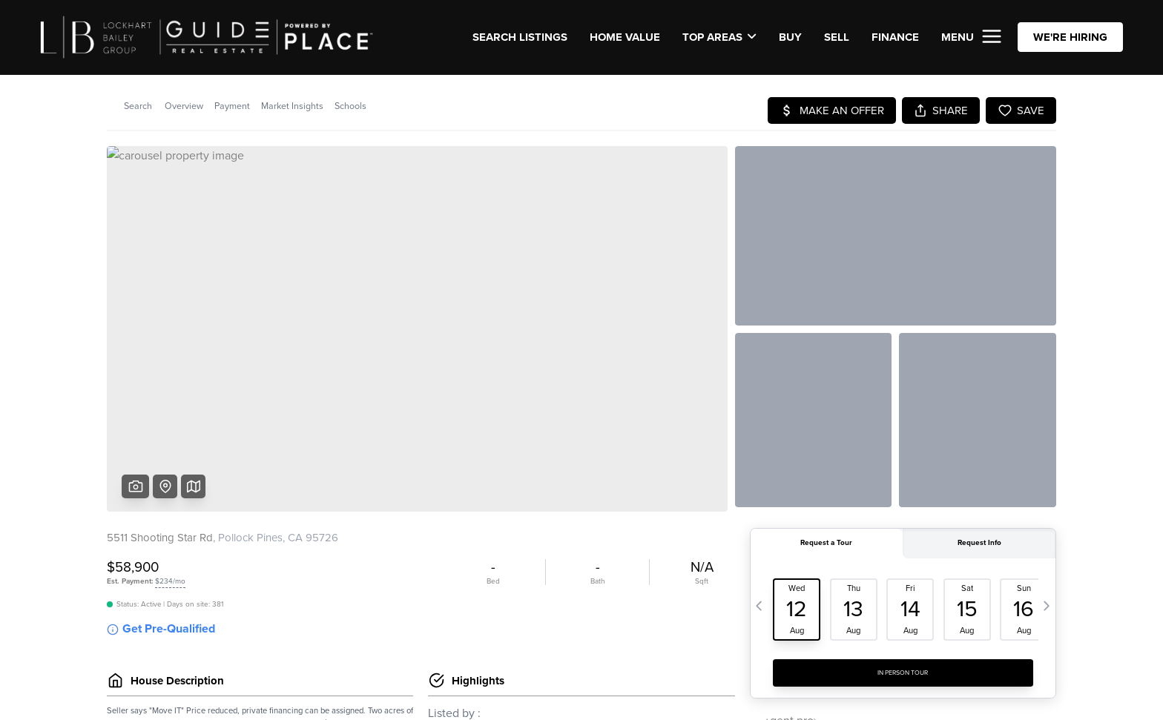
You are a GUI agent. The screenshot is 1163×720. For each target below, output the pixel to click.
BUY (790, 37)
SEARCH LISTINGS (519, 37)
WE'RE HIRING (1070, 37)
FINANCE (895, 37)
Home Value (625, 37)
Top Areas (719, 37)
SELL (836, 37)
